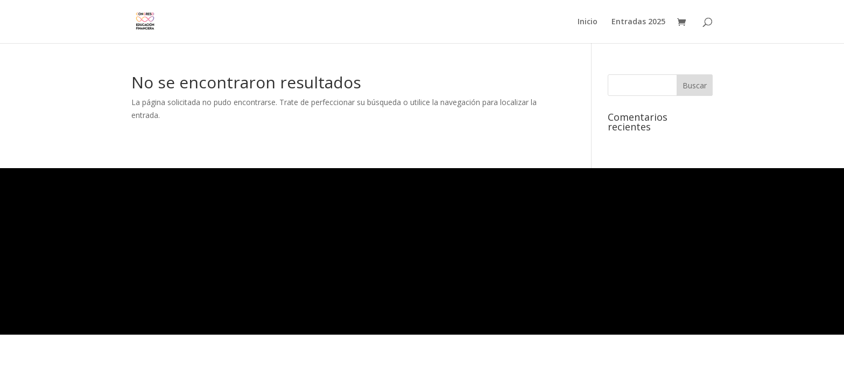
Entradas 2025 (638, 22)
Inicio (587, 22)
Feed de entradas (160, 272)
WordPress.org (156, 286)
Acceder (148, 265)
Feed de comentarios (164, 279)
